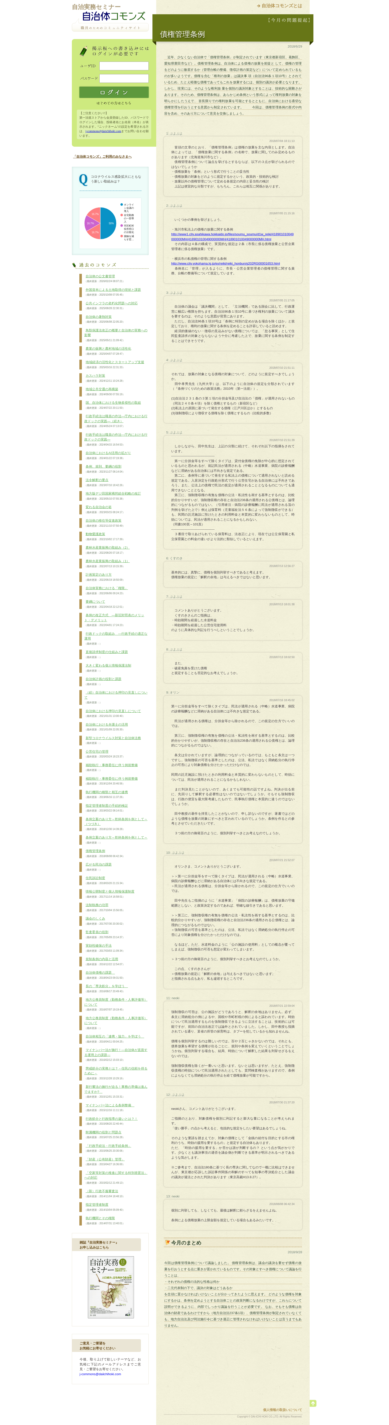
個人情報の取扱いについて (282, 1410)
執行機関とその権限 (104, 1220)
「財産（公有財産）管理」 (104, 1161)
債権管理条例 (104, 853)
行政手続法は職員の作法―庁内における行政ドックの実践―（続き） (115, 421)
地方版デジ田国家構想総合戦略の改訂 (112, 496)
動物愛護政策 (104, 536)
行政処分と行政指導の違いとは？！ (111, 1121)
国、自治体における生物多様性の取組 (112, 405)
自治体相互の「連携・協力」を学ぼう (114, 1039)
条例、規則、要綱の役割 (104, 469)
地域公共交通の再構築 (104, 391)
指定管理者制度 (104, 1207)
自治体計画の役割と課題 (102, 681)
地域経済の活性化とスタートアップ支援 (114, 364)
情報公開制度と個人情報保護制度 (109, 894)
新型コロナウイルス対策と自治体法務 (112, 740)
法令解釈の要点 (104, 482)
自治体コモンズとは (282, 5)
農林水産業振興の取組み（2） (107, 550)
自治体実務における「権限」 (106, 590)
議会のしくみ (104, 921)
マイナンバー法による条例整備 (109, 1107)
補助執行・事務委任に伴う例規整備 (111, 767)
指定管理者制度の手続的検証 (106, 808)
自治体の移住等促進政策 (104, 523)
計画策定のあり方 (104, 577)
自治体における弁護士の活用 (106, 727)
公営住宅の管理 (104, 754)
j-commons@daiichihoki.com (103, 131)
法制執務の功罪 (104, 907)
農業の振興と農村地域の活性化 (107, 351)
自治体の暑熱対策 (104, 319)
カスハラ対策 (104, 378)
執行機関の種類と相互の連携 (106, 794)
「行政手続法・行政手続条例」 (107, 1148)
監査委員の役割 (104, 934)
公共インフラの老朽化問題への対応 (111, 305)
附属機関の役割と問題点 (104, 1134)
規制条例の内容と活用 (104, 961)
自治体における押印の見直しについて (112, 713)
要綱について (104, 604)
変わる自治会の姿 (104, 509)
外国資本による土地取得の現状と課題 (112, 292)
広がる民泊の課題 (98, 867)
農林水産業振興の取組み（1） (107, 563)
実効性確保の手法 (104, 948)
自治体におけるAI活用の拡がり (107, 455)
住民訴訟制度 (104, 880)
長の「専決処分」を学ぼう (106, 988)
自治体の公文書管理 (104, 278)
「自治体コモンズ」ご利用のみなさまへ (102, 156)
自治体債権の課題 (104, 975)
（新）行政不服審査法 (104, 1193)
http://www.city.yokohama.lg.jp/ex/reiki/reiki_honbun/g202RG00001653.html (225, 263)
